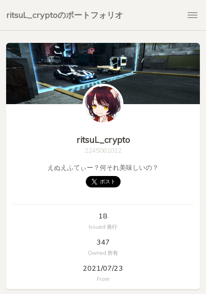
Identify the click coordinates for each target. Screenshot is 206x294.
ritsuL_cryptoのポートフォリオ (64, 15)
